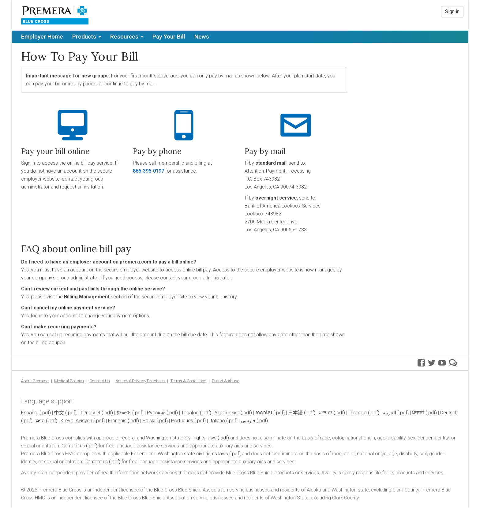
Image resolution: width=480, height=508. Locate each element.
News (201, 36)
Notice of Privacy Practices (140, 380)
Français (117, 421)
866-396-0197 (148, 171)
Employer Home (42, 36)
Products (86, 36)
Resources (126, 36)
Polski (148, 421)
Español (29, 413)
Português (182, 421)
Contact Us (99, 380)
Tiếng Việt (90, 413)
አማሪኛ (325, 413)
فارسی (248, 421)
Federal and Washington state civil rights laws (167, 438)
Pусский (156, 413)
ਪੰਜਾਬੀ (418, 413)
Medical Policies (69, 380)
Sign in (452, 11)
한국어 (123, 413)
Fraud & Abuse (225, 380)
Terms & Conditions (188, 380)
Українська (227, 413)
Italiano (217, 421)
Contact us (73, 446)
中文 (59, 413)
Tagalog (190, 413)
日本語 (295, 413)
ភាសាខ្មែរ (263, 413)
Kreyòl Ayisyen (76, 421)
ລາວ (40, 421)
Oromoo (357, 413)
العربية (389, 413)
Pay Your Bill (168, 36)
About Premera (35, 380)
